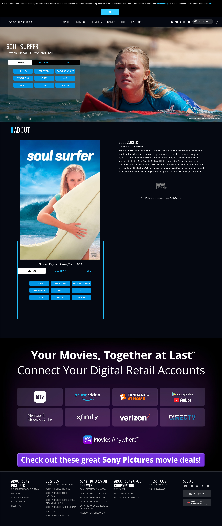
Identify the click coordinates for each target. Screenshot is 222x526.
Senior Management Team (25, 493)
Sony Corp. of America (126, 502)
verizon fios (23, 83)
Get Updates (205, 26)
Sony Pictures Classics (93, 498)
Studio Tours (18, 506)
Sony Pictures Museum (92, 502)
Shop (123, 26)
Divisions (16, 498)
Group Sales (52, 515)
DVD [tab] (68, 67)
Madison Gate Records (92, 517)
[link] (215, 19)
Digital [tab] (20, 67)
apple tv (23, 76)
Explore (66, 26)
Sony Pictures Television (94, 506)
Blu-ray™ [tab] (44, 67)
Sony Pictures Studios (57, 493)
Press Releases (157, 493)
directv (23, 90)
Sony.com (119, 493)
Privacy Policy (162, 3)
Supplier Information (57, 519)
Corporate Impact (21, 502)
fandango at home (65, 76)
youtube (65, 90)
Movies (80, 26)
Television (96, 26)
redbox (44, 90)
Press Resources (158, 489)
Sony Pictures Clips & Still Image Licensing (60, 506)
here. (211, 3)
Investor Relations (125, 498)
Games (111, 26)
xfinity (44, 83)
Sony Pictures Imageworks (60, 489)
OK (110, 12)
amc (65, 83)
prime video (44, 76)
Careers (136, 26)
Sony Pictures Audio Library (61, 511)
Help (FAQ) (16, 510)
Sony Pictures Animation (93, 493)
